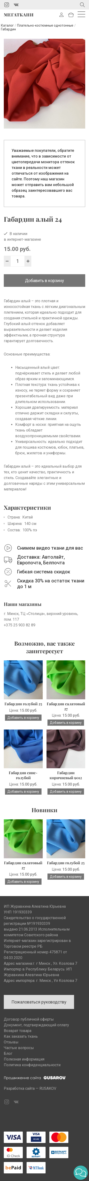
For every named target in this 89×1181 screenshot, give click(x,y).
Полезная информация (24, 1059)
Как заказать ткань (21, 1036)
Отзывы (11, 1042)
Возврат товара (17, 1030)
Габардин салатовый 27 (66, 706)
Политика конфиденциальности (32, 1065)
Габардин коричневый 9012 (66, 775)
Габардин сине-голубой (23, 775)
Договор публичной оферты (29, 1019)
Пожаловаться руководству (38, 1001)
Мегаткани (19, 15)
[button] (81, 1173)
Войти (61, 15)
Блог (8, 1053)
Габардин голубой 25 (23, 703)
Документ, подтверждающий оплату (36, 1025)
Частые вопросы (19, 1048)
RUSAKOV (47, 1088)
